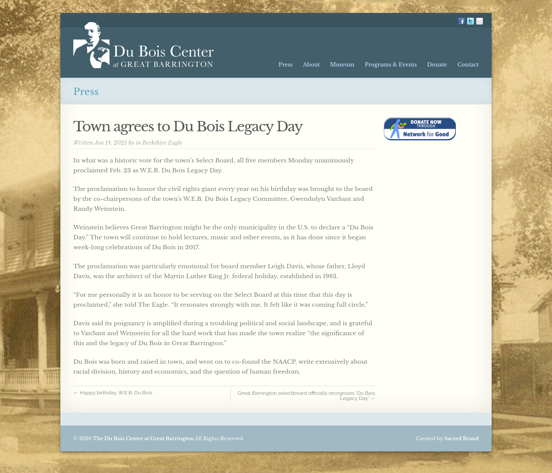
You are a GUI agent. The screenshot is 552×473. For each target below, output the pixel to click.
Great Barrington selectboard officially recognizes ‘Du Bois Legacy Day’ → (306, 395)
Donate (437, 64)
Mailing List (479, 21)
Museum (342, 64)
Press (286, 64)
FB (461, 21)
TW (470, 21)
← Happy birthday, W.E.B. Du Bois (116, 392)
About (311, 64)
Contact (468, 64)
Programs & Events (391, 64)
